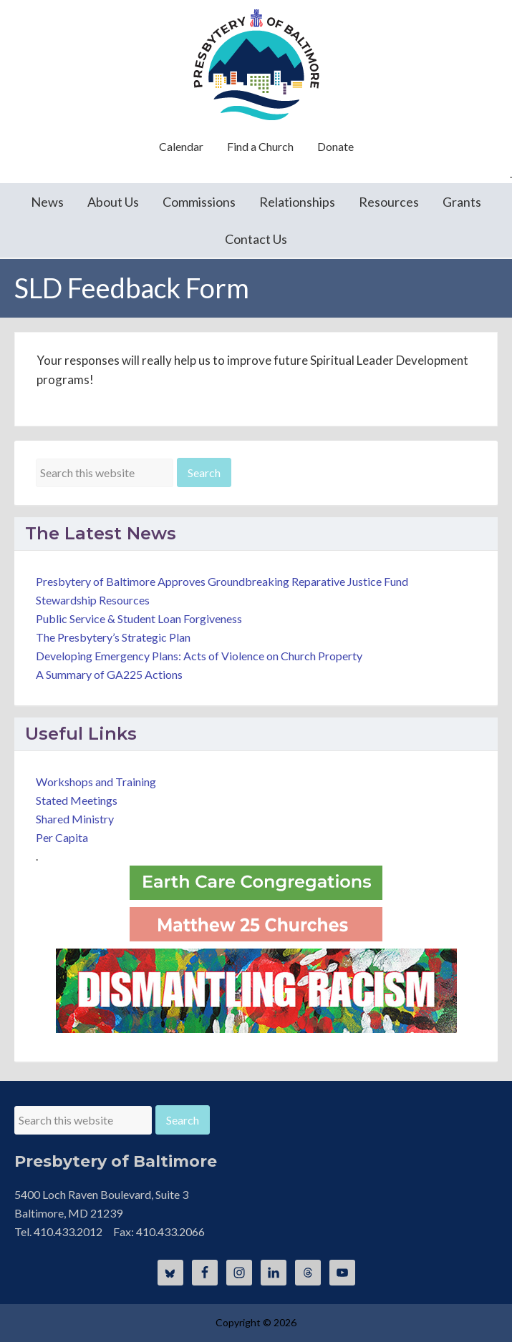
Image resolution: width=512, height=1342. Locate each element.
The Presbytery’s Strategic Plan (113, 637)
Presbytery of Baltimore (256, 64)
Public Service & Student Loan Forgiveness (139, 618)
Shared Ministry (75, 819)
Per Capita (62, 837)
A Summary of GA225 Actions (109, 674)
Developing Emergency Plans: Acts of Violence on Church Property (199, 655)
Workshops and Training (96, 781)
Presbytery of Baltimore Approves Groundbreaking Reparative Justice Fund (222, 581)
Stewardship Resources (93, 600)
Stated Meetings (76, 800)
